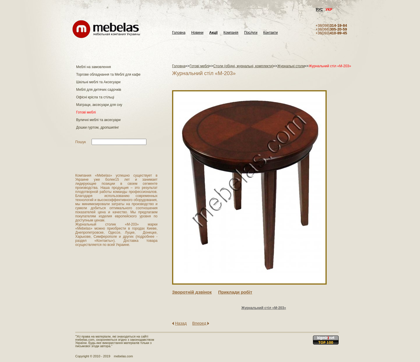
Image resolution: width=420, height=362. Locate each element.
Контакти (270, 33)
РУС (319, 10)
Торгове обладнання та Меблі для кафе (108, 74)
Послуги (250, 33)
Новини (197, 33)
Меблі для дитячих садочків (98, 90)
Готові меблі (86, 112)
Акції (213, 33)
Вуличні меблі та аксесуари (98, 120)
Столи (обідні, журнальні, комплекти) (243, 66)
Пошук (80, 142)
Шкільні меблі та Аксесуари (98, 82)
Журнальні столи (291, 66)
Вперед (199, 323)
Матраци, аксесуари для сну (99, 105)
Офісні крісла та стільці (95, 97)
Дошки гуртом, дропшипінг (97, 127)
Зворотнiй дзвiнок (192, 292)
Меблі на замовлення (93, 67)
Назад (181, 323)
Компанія (230, 33)
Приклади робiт (235, 292)
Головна (179, 33)
